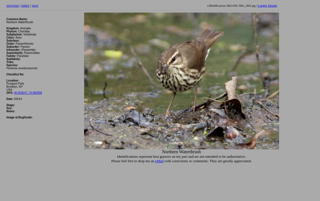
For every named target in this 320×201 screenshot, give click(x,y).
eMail (159, 161)
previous (12, 5)
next (35, 5)
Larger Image (267, 5)
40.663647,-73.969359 (28, 92)
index (25, 5)
